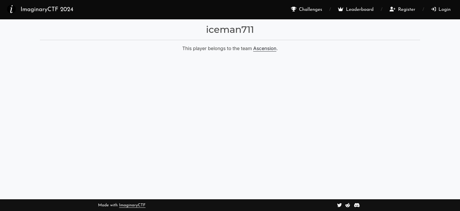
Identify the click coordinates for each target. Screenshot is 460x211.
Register (402, 9)
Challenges (306, 9)
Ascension (264, 48)
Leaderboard (355, 9)
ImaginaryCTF (132, 205)
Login (441, 9)
